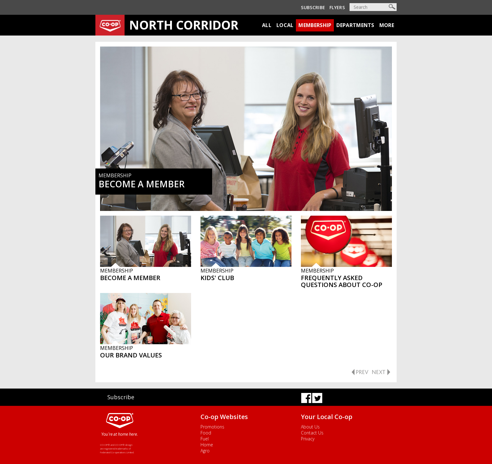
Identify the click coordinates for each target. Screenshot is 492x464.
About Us (310, 427)
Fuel (205, 439)
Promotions (212, 427)
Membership (314, 25)
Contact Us (312, 433)
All (266, 25)
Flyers (337, 7)
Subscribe (313, 7)
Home (207, 445)
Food (206, 433)
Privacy (307, 439)
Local (285, 25)
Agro (205, 451)
